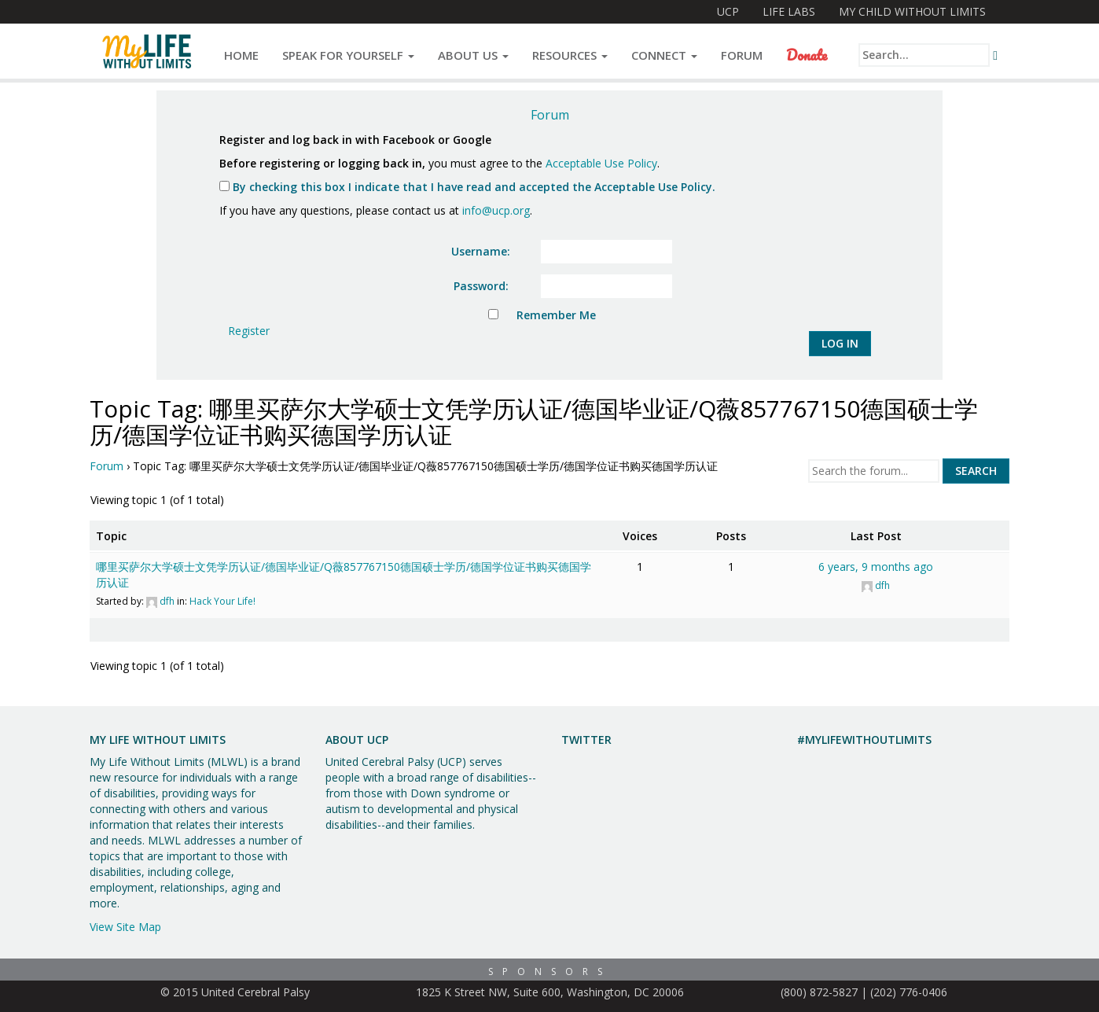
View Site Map (125, 926)
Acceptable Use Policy (601, 163)
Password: (481, 285)
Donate (806, 55)
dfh (167, 601)
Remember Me (556, 314)
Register (249, 330)
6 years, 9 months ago (875, 566)
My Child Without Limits (912, 11)
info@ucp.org (496, 210)
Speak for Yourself (348, 55)
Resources (570, 55)
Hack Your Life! (222, 601)
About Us (473, 55)
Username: (480, 251)
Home (241, 55)
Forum (742, 55)
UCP (728, 11)
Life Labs (789, 11)
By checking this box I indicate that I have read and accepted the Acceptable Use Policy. (467, 186)
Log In (839, 343)
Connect (664, 55)
